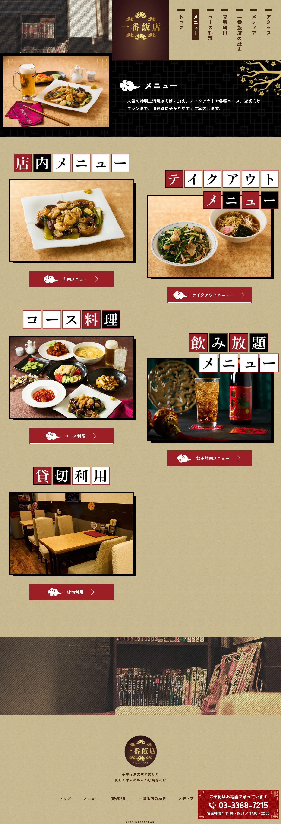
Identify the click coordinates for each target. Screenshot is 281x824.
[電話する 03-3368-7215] (238, 804)
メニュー (196, 25)
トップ (181, 23)
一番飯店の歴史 (239, 33)
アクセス (268, 25)
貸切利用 (224, 25)
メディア (254, 25)
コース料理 (210, 28)
